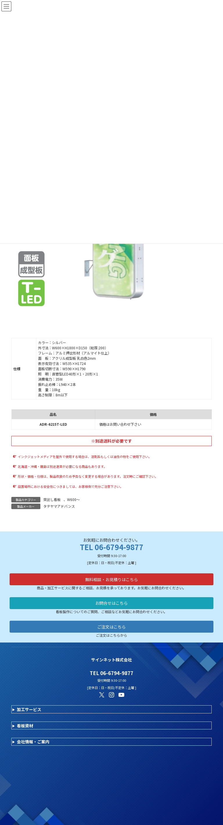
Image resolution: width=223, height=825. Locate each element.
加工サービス (29, 709)
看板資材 (25, 726)
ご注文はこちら (111, 627)
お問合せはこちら (111, 603)
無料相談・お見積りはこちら (111, 579)
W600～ (73, 499)
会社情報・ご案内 (33, 742)
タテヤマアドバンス (59, 506)
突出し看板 (52, 499)
